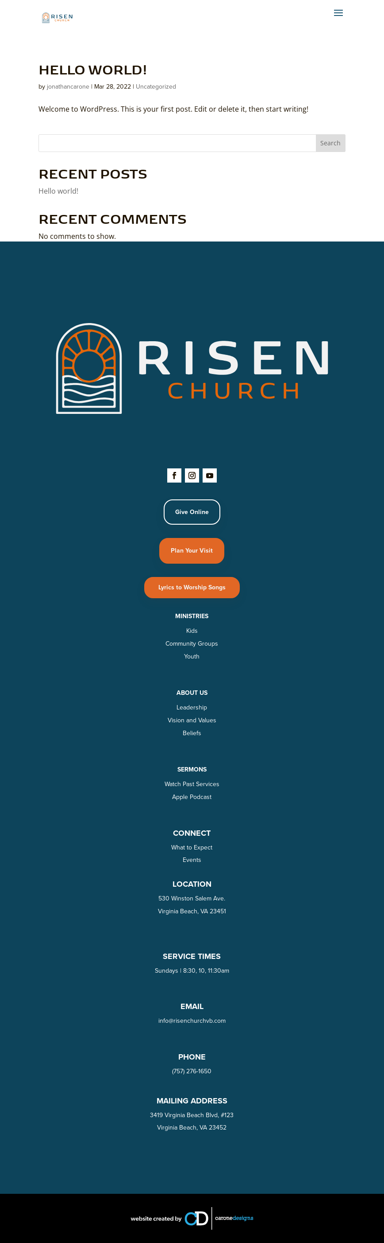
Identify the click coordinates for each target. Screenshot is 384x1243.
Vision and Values (192, 720)
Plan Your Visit (192, 550)
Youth (192, 656)
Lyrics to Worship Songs (192, 587)
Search (330, 143)
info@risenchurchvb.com (192, 1020)
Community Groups (191, 643)
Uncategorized (156, 86)
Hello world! (92, 68)
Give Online (192, 512)
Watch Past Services (192, 784)
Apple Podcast (191, 797)
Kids (192, 630)
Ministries (191, 616)
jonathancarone (68, 86)
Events (192, 860)
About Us (192, 692)
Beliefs (192, 733)
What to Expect (191, 847)
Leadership (192, 707)
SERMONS (192, 769)
